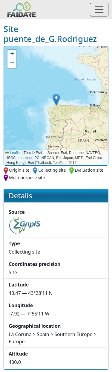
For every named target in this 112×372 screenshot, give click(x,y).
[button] (56, 100)
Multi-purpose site (27, 177)
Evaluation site (89, 170)
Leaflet (13, 153)
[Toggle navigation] (99, 9)
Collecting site (52, 170)
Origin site (19, 170)
